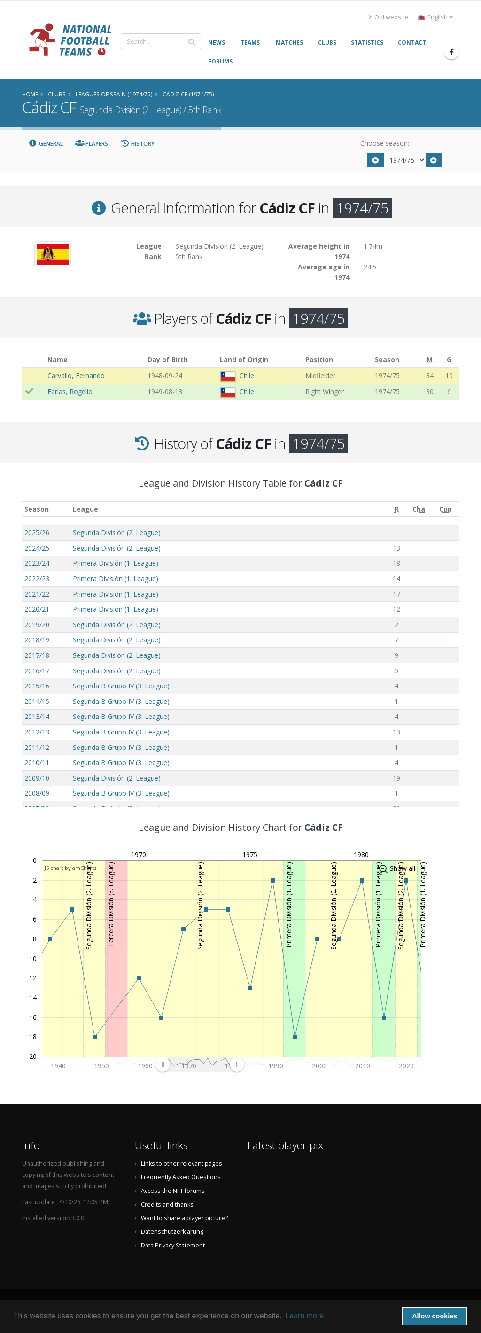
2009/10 (36, 777)
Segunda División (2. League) (117, 532)
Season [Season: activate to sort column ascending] (36, 509)
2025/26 (36, 532)
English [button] (435, 17)
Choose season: (384, 143)
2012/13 (36, 731)
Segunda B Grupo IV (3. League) (121, 685)
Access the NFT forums (173, 1191)
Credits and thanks (167, 1204)
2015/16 (36, 685)
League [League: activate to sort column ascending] (85, 509)
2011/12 (36, 747)
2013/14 (36, 716)
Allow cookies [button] (434, 1316)
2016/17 (36, 670)
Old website (388, 17)
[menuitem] (200, 1064)
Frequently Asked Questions (181, 1177)
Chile (247, 375)
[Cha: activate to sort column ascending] (418, 509)
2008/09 (36, 793)
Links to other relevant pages (181, 1163)
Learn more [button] (304, 1316)
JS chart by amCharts (70, 867)
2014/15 (36, 701)
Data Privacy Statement (173, 1245)
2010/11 (36, 762)
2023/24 (36, 563)
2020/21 (36, 609)
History (137, 144)
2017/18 (36, 655)
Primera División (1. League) (115, 563)
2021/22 (36, 594)
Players (92, 144)
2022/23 (36, 578)
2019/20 (36, 624)
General (45, 144)
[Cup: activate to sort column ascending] (445, 509)
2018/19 (36, 639)
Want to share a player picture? (184, 1218)
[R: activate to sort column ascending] (396, 509)
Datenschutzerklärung (172, 1232)
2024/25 (36, 548)
